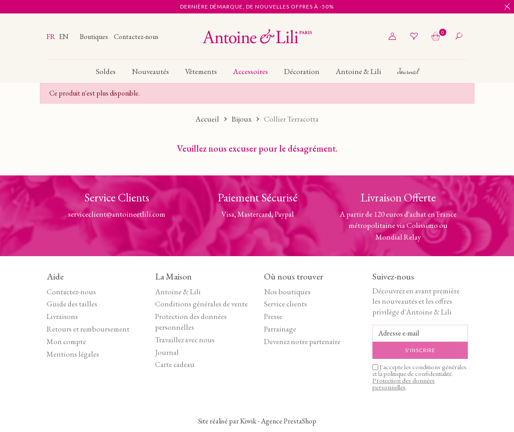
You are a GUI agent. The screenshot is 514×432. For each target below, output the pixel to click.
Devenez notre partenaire (302, 341)
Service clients (285, 304)
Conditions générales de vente (201, 304)
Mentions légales (73, 354)
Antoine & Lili (178, 292)
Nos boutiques (287, 292)
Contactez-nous (136, 36)
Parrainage (280, 329)
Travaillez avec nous (185, 340)
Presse (273, 316)
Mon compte (66, 341)
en (64, 36)
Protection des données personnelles (191, 321)
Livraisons (62, 316)
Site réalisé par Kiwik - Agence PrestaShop (257, 421)
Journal (167, 352)
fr (51, 36)
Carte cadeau (174, 364)
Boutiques (94, 36)
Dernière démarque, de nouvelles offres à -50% (257, 6)
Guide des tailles (72, 304)
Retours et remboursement (88, 329)
